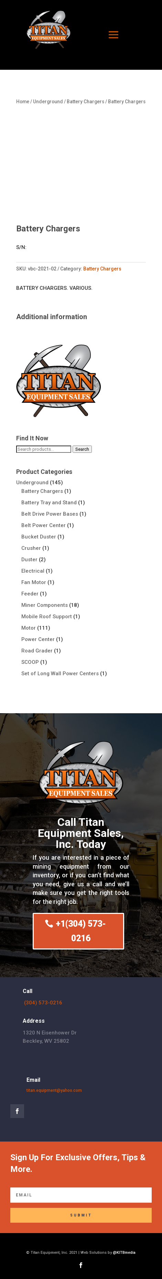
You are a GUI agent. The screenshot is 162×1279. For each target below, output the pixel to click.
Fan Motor (33, 582)
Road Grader (37, 651)
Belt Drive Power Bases (49, 514)
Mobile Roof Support (46, 616)
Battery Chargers (85, 101)
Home (22, 101)
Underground (48, 101)
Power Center (38, 639)
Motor (28, 628)
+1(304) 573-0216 (81, 931)
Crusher (31, 548)
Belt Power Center (43, 525)
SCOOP (30, 662)
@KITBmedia (124, 1252)
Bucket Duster (38, 537)
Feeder (30, 594)
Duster (29, 559)
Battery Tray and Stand (49, 502)
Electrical (32, 571)
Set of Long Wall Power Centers (60, 673)
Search (82, 449)
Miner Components (44, 605)
